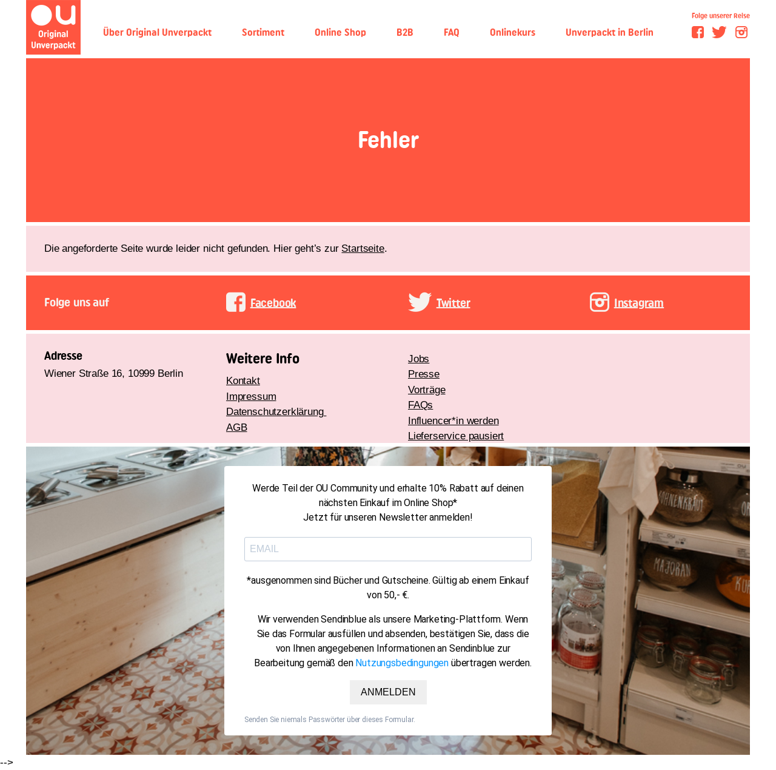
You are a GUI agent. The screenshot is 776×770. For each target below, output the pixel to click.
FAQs (420, 405)
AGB (236, 427)
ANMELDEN (388, 691)
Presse (424, 374)
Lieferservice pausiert (456, 436)
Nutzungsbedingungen (402, 663)
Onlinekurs (512, 32)
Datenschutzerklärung (276, 411)
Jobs (418, 359)
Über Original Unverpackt (157, 32)
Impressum (251, 396)
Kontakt (243, 381)
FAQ (452, 32)
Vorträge (427, 390)
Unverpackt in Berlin (610, 32)
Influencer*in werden (453, 421)
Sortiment (263, 32)
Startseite (362, 248)
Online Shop (340, 32)
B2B (404, 32)
